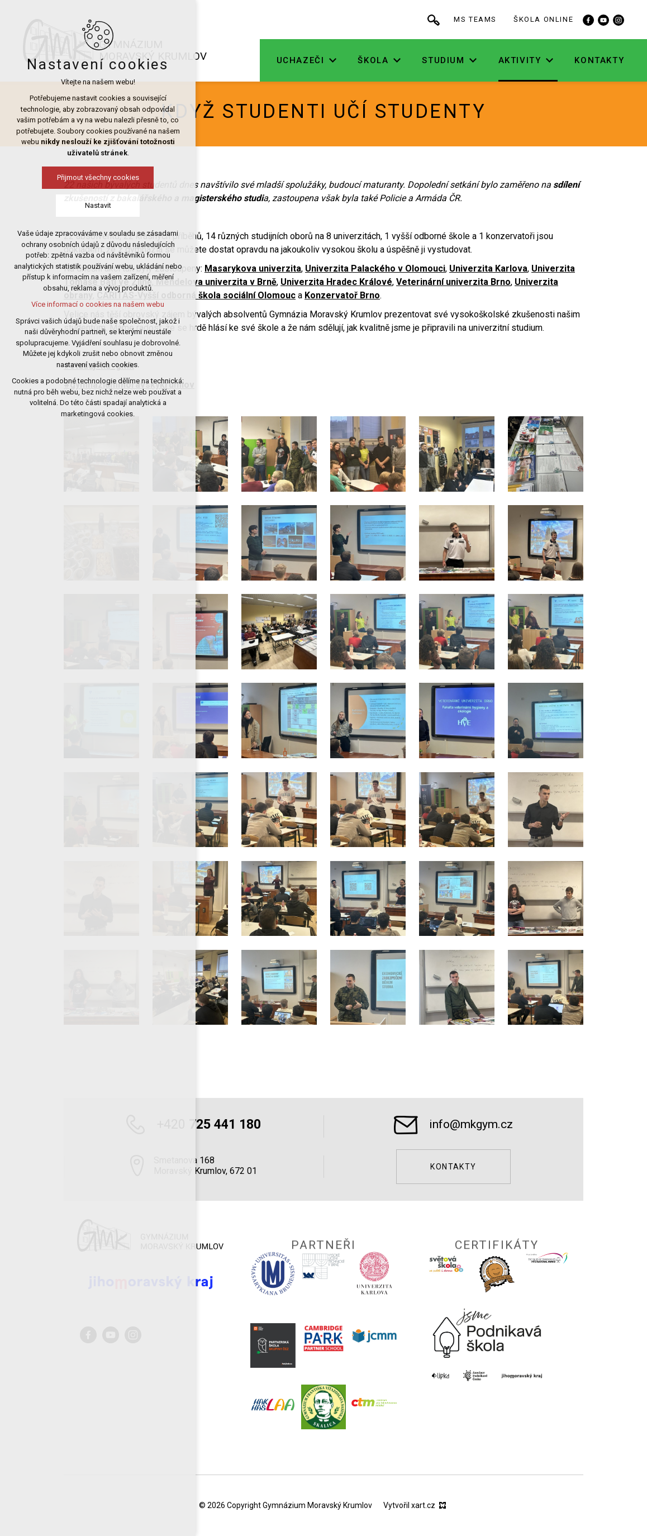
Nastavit (98, 205)
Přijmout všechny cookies (98, 177)
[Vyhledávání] (435, 19)
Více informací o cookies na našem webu (97, 304)
